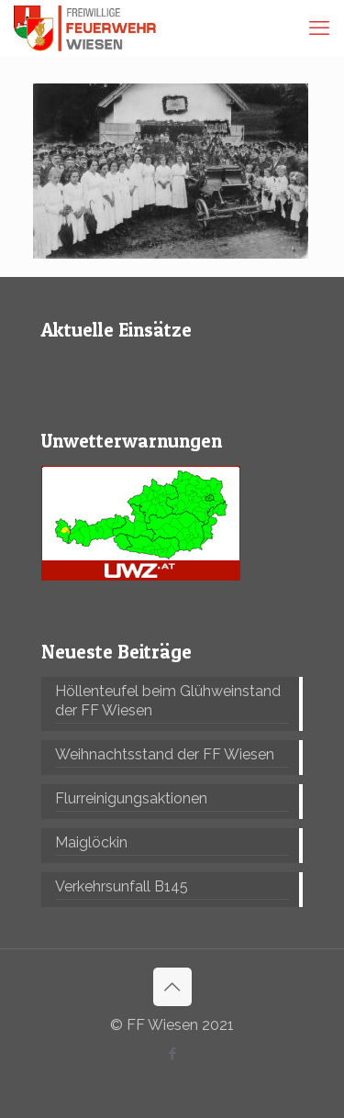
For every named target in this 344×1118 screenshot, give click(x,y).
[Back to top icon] (172, 987)
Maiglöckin (91, 842)
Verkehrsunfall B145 (121, 886)
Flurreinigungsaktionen (131, 798)
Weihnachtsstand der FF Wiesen (164, 754)
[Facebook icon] (172, 1054)
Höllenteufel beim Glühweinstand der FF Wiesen (168, 700)
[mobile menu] (319, 27)
